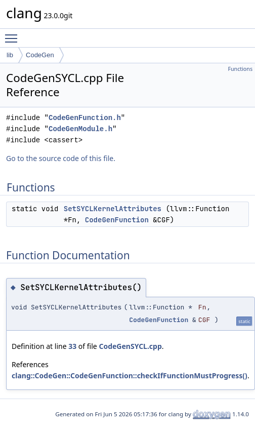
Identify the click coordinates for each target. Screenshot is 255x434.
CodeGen (40, 55)
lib (10, 55)
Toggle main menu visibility (13, 34)
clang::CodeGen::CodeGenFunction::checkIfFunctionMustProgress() (129, 375)
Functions (240, 68)
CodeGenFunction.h (85, 118)
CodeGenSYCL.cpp (130, 346)
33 (72, 346)
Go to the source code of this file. (60, 158)
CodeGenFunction (117, 219)
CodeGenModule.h (80, 129)
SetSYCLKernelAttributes (112, 208)
